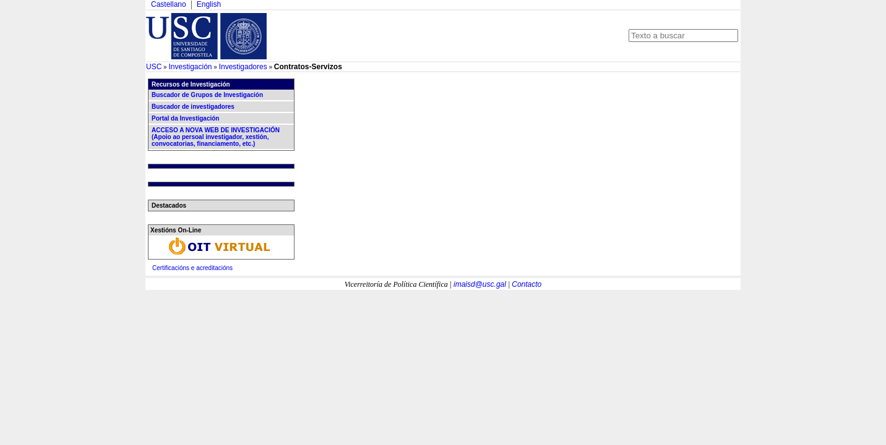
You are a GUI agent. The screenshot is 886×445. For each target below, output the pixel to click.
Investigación (190, 66)
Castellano (168, 4)
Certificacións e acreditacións (192, 268)
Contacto (526, 284)
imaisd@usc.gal (480, 284)
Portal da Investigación (185, 118)
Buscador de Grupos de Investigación (207, 94)
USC (153, 66)
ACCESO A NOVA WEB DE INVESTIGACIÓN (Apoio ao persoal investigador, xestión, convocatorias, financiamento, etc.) (216, 137)
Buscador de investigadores (193, 106)
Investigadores (243, 66)
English (209, 4)
